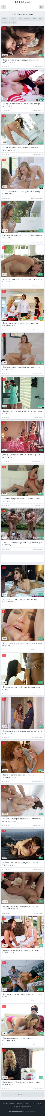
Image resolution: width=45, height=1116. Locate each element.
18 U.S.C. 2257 (37, 1104)
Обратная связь (8, 1104)
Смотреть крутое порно (22, 1107)
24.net (22, 2)
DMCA (28, 1104)
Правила (20, 1104)
